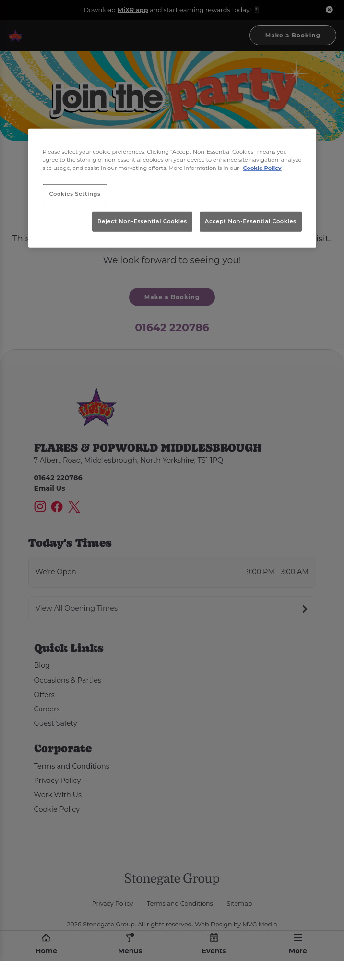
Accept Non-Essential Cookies (251, 221)
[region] (172, 188)
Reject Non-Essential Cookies (142, 221)
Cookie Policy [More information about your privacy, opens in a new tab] (262, 168)
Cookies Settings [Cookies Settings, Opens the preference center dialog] (75, 194)
